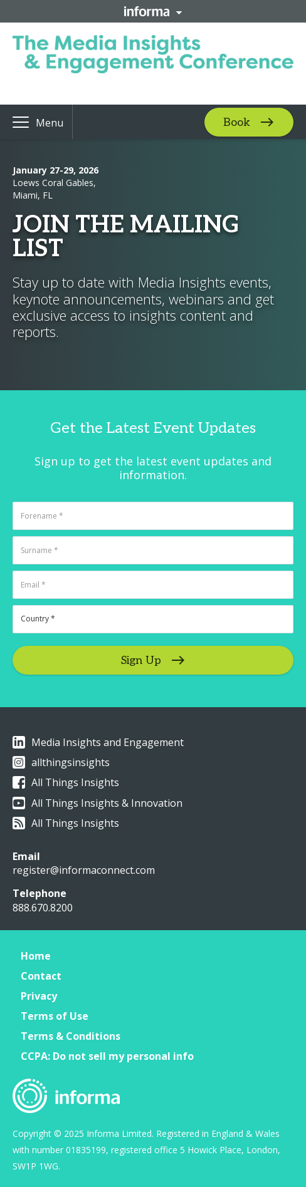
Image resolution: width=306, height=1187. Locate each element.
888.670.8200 (43, 908)
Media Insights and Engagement (98, 742)
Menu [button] (49, 123)
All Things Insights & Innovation (97, 803)
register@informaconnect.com (84, 870)
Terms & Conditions (70, 1036)
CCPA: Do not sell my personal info (107, 1056)
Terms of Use (54, 1016)
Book (236, 121)
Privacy (39, 996)
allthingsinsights (61, 762)
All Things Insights (66, 782)
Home (36, 956)
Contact (41, 976)
